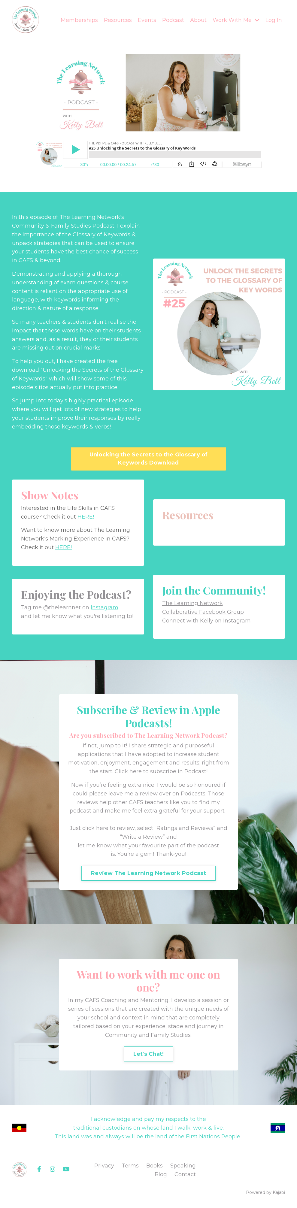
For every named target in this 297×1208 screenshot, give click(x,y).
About (198, 20)
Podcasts (193, 793)
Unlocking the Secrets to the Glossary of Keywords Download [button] (148, 458)
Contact (185, 1174)
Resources (118, 20)
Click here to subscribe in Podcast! (161, 771)
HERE (85, 516)
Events (147, 20)
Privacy (104, 1165)
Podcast (173, 20)
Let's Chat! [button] (148, 1054)
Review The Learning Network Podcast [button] (148, 873)
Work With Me (236, 20)
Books (154, 1165)
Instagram (104, 607)
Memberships (79, 20)
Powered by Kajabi (265, 1192)
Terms (130, 1165)
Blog (161, 1174)
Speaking (183, 1165)
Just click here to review (102, 828)
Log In (273, 20)
